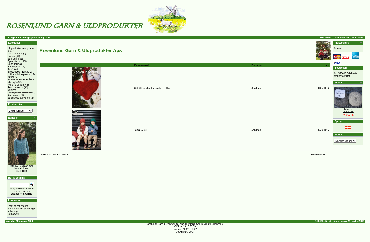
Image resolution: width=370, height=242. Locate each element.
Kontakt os (13, 214)
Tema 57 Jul (140, 130)
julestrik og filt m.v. (42, 37)
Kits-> (11, 69)
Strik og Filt (13, 59)
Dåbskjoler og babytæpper (15, 65)
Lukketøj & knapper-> (19, 74)
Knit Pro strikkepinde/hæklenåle (20, 91)
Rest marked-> (15, 87)
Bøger (11, 77)
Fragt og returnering (18, 206)
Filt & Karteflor (15, 53)
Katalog (24, 37)
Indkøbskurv (342, 37)
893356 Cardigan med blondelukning (22, 167)
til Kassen (357, 37)
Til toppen (12, 37)
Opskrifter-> (14, 61)
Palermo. (348, 109)
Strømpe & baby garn (19, 97)
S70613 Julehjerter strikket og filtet (152, 88)
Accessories (14, 95)
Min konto (325, 37)
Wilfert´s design (16, 84)
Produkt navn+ (142, 65)
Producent (256, 65)
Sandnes (256, 88)
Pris (327, 65)
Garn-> (11, 56)
